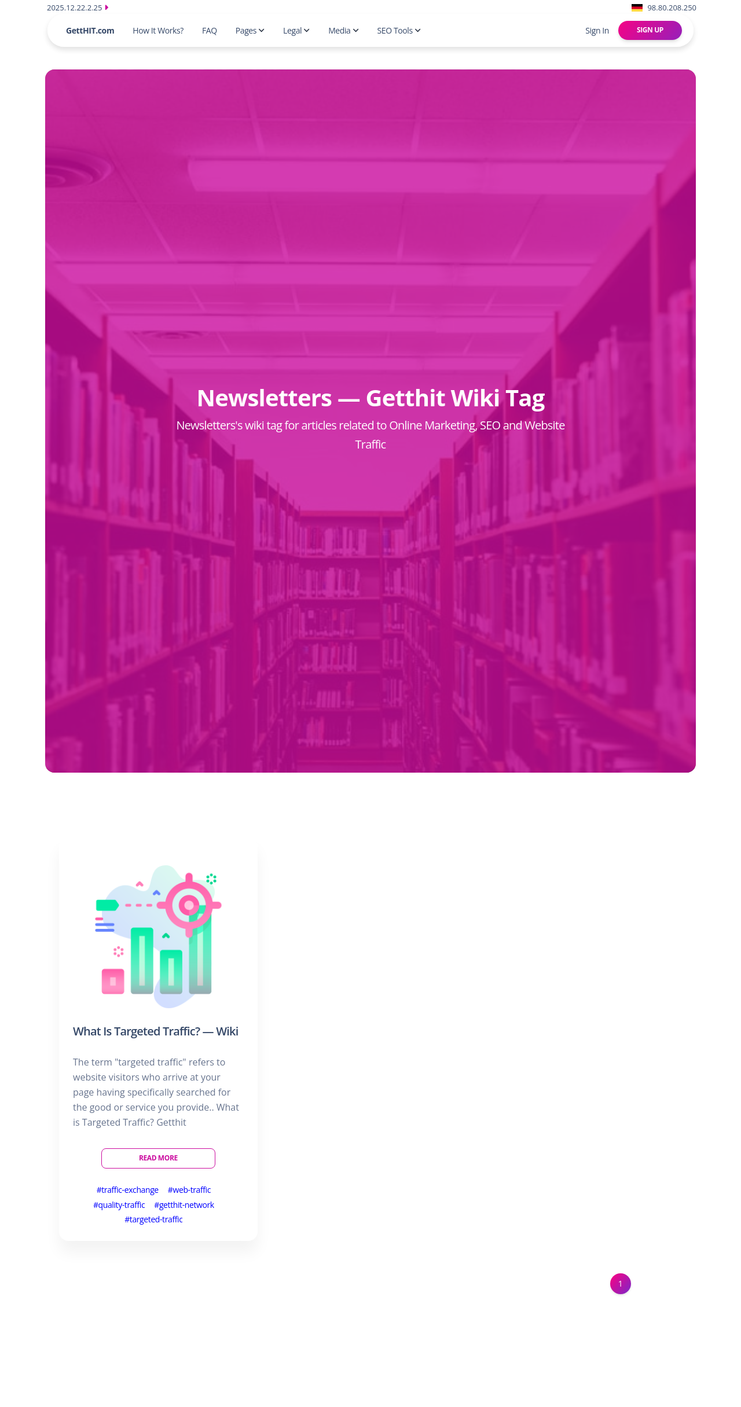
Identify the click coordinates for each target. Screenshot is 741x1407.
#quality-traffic (119, 1204)
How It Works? (158, 30)
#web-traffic (189, 1189)
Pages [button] (250, 30)
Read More (158, 1158)
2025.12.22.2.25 (77, 7)
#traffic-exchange (128, 1189)
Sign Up (650, 30)
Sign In (597, 30)
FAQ (209, 30)
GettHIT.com (90, 30)
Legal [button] (296, 30)
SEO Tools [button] (399, 30)
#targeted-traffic (153, 1219)
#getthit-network (184, 1204)
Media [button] (343, 30)
